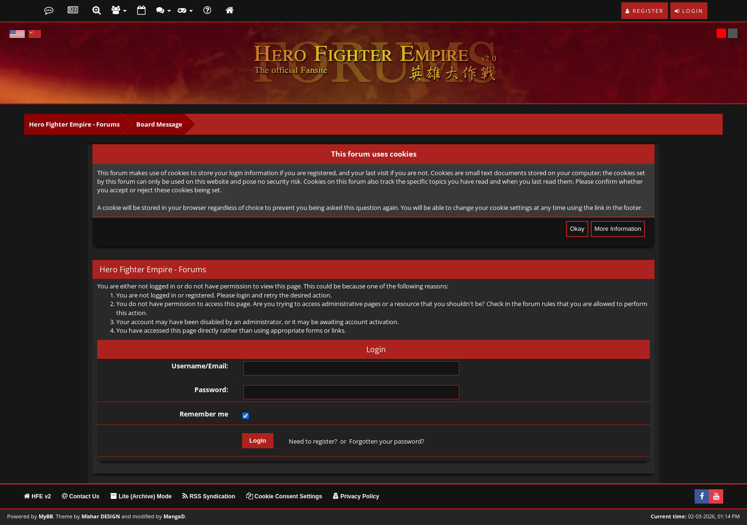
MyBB (46, 516)
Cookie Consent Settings (284, 496)
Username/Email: (200, 365)
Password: (211, 389)
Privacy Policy (356, 496)
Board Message (159, 124)
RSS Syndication (208, 496)
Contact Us (81, 496)
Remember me (204, 413)
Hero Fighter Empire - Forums (74, 124)
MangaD (174, 516)
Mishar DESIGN (100, 516)
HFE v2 (37, 496)
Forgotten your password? (386, 441)
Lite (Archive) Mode (141, 496)
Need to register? (313, 441)
